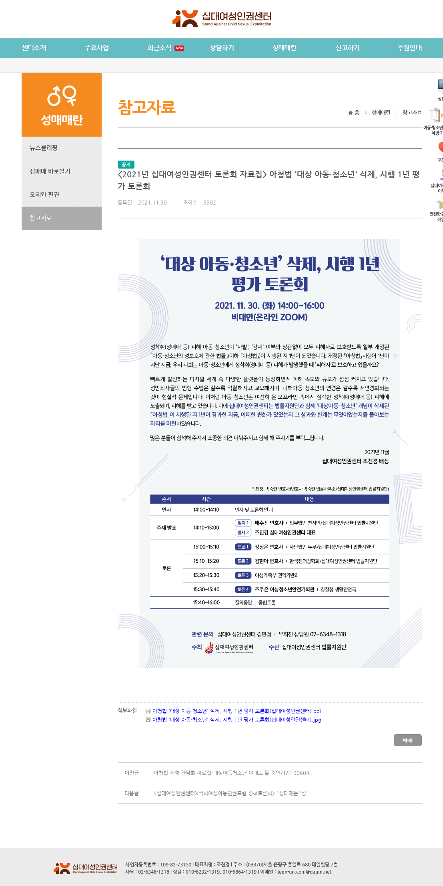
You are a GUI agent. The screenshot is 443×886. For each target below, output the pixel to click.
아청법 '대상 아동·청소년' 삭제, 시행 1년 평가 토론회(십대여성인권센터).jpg (236, 720)
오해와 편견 (44, 194)
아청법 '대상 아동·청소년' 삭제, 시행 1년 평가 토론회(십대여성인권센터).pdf (237, 711)
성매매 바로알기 (50, 171)
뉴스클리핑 (44, 147)
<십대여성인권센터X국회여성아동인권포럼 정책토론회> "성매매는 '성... (232, 793)
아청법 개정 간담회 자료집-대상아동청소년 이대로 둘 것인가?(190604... (234, 773)
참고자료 (41, 218)
